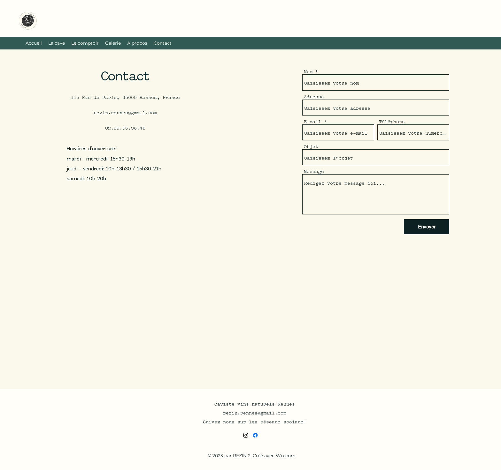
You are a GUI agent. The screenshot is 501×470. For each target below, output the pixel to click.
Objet (311, 146)
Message (314, 170)
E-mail (312, 121)
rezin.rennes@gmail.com (125, 112)
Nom (308, 71)
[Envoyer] (426, 226)
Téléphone (392, 121)
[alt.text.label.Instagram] (246, 435)
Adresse (314, 96)
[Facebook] (255, 435)
